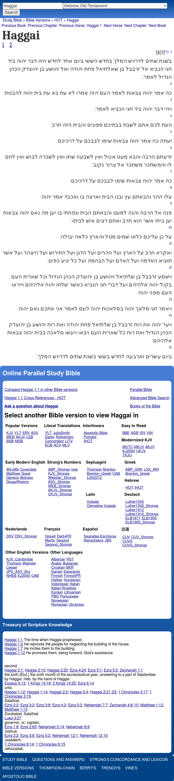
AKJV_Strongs (60, 490)
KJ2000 (128, 451)
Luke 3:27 (13, 718)
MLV (66, 445)
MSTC (127, 447)
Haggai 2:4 (79, 692)
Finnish (57, 576)
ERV (26, 433)
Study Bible (12, 20)
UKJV (141, 451)
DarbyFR (64, 536)
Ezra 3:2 (27, 705)
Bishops (26, 478)
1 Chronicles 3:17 (133, 692)
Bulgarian (70, 563)
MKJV (139, 447)
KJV (9, 433)
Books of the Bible (145, 406)
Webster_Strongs (62, 478)
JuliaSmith (61, 433)
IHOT (88, 441)
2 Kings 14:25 (64, 683)
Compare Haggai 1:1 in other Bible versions (41, 390)
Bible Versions (38, 20)
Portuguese (69, 596)
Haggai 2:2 (58, 692)
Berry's (88, 768)
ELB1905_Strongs (140, 522)
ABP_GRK (134, 469)
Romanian (59, 604)
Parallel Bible (141, 390)
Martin (50, 540)
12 (170, 267)
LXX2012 (94, 478)
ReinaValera (93, 540)
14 (170, 315)
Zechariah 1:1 (131, 670)
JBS (108, 540)
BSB (10, 441)
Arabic (56, 563)
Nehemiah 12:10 (94, 736)
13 (170, 299)
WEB (10, 437)
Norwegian (60, 600)
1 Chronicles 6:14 (19, 744)
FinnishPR (72, 576)
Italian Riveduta (63, 588)
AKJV (20, 437)
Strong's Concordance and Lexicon (128, 760)
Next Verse (113, 26)
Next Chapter (135, 26)
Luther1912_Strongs (142, 514)
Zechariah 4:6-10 (124, 705)
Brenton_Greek (99, 473)
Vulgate (93, 502)
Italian (75, 584)
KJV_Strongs (58, 473)
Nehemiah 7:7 (96, 705)
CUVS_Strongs (134, 545)
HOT (58, 20)
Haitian (57, 580)
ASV (34, 433)
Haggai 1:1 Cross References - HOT (35, 398)
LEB (29, 437)
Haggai (73, 20)
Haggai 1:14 (37, 692)
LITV (69, 441)
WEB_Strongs (59, 486)
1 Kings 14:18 (39, 683)
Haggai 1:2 (14, 644)
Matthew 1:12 (151, 705)
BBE (126, 433)
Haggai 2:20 (57, 670)
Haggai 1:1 (14, 640)
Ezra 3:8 (43, 705)
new (74, 469)
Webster (29, 563)
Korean (57, 592)
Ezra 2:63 (28, 727)
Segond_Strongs (58, 544)
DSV (10, 536)
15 (170, 347)
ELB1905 (149, 518)
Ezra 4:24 (78, 670)
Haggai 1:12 (15, 653)
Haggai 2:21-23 (103, 692)
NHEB (11, 576)
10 (170, 227)
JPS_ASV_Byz (18, 572)
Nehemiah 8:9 (78, 727)
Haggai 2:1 (14, 670)
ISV (142, 433)
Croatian (58, 567)
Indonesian (60, 584)
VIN (150, 433)
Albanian (58, 559)
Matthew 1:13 (16, 710)
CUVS (127, 541)
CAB (116, 473)
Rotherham (64, 437)
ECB (48, 445)
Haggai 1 (94, 26)
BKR (70, 567)
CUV (126, 537)
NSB (134, 433)
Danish (57, 572)
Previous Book (13, 26)
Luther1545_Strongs (142, 506)
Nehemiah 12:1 (65, 736)
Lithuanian (72, 592)
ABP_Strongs (59, 469)
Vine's (131, 768)
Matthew (13, 473)
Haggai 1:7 (14, 649)
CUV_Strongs (142, 537)
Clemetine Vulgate (101, 506)
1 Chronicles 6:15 (50, 744)
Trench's (110, 768)
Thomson (94, 469)
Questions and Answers (58, 760)
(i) (167, 52)
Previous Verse (72, 26)
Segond (62, 540)
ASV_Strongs (59, 482)
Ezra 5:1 (95, 670)
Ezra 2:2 (12, 705)
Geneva (12, 478)
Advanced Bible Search (149, 398)
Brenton (109, 469)
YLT (17, 433)
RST (70, 559)
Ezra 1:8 (12, 727)
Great (25, 473)
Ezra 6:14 (86, 683)
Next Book (157, 26)
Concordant (54, 441)
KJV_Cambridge (19, 559)
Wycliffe (12, 469)
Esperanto (72, 572)
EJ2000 (24, 576)
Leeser (11, 567)
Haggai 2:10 (35, 670)
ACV (57, 445)
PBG (55, 596)
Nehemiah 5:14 (51, 727)
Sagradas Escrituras (100, 536)
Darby (50, 437)
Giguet (50, 536)
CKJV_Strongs (60, 494)
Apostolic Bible (19, 777)
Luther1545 (135, 502)
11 (170, 243)
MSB (19, 441)
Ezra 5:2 (111, 670)
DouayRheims (17, 482)
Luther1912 (135, 510)
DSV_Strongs (26, 536)
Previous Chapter (42, 26)
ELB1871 (133, 518)
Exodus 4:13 (15, 683)
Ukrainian (76, 604)
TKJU (127, 455)
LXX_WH (151, 469)
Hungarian (72, 580)
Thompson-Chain (57, 768)
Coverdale (28, 469)
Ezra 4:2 (59, 705)
